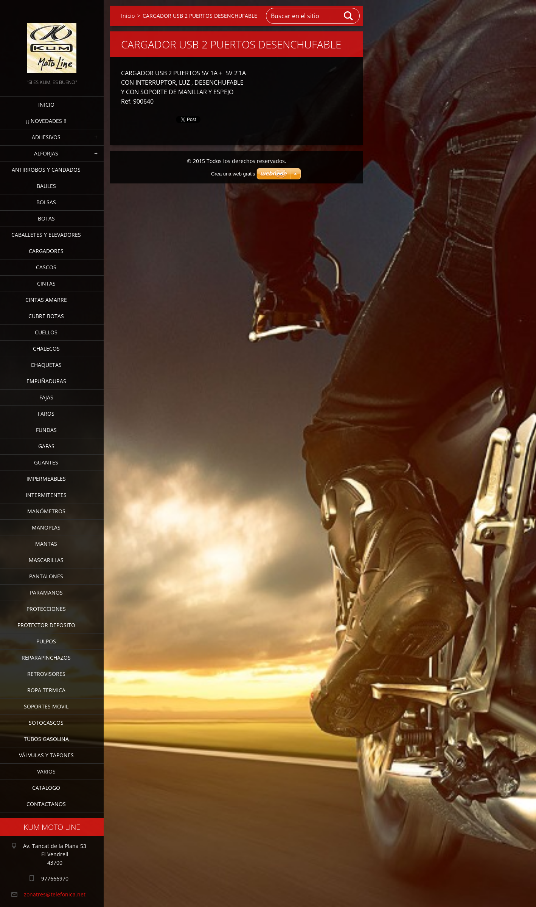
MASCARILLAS (46, 560)
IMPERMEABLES (46, 478)
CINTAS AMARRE (46, 299)
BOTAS (46, 218)
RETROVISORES (46, 673)
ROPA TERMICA (46, 690)
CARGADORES (46, 251)
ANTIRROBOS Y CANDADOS (46, 169)
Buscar (349, 16)
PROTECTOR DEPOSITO (46, 625)
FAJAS (46, 397)
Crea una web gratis (233, 174)
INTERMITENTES (46, 495)
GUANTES (46, 462)
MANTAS (46, 543)
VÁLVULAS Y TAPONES (46, 755)
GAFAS (46, 446)
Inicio (46, 104)
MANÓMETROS (46, 511)
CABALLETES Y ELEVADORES (46, 234)
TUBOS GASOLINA (46, 738)
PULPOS (46, 641)
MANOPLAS (46, 527)
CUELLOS (46, 332)
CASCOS (46, 267)
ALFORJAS (46, 153)
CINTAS (46, 283)
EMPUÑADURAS (46, 381)
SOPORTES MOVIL (46, 706)
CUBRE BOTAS (46, 316)
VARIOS (46, 771)
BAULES (46, 185)
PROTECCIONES (46, 608)
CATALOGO (46, 787)
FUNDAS (46, 429)
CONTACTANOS (46, 804)
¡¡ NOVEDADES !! (46, 120)
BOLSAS (46, 202)
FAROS (46, 413)
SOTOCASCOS (46, 722)
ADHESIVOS (46, 137)
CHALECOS (46, 348)
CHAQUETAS (46, 364)
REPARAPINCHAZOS (46, 657)
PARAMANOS (46, 592)
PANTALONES (46, 576)
